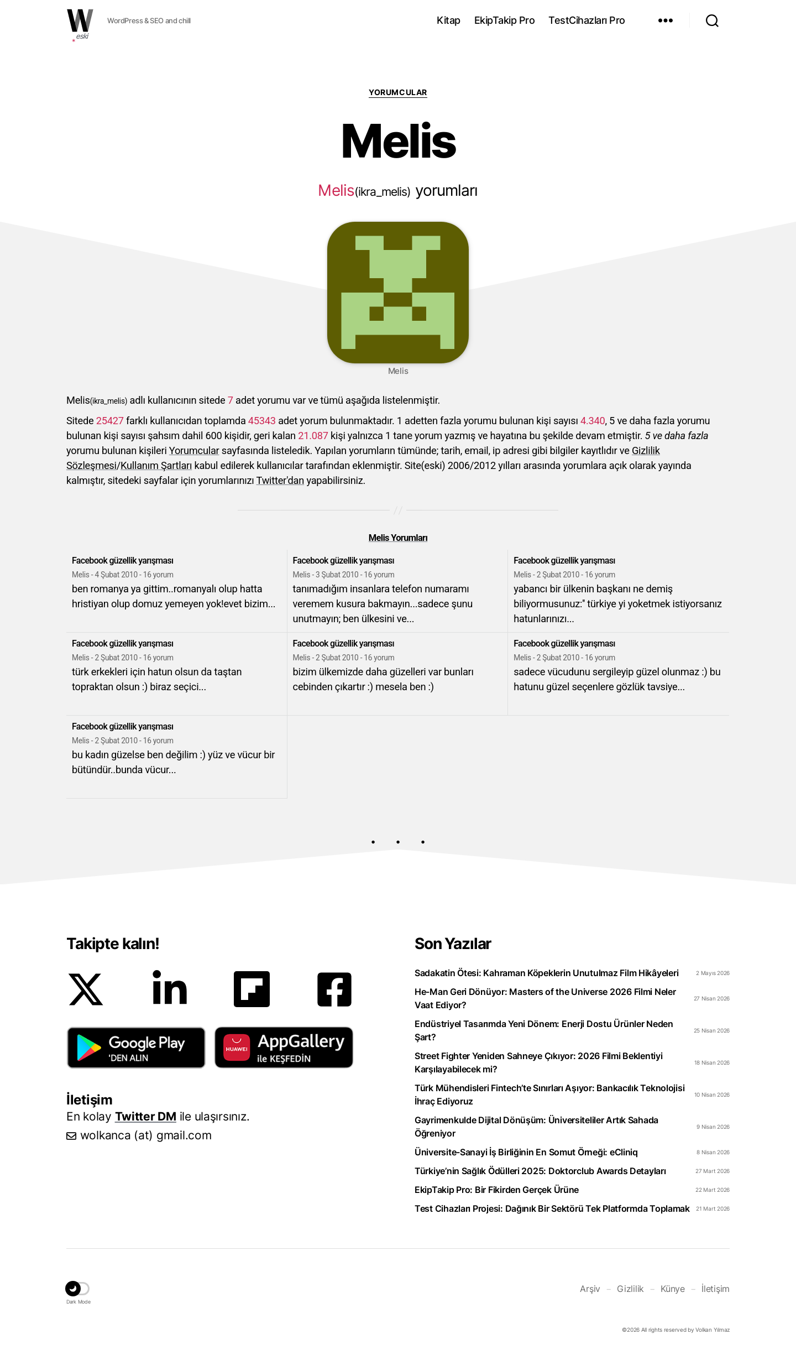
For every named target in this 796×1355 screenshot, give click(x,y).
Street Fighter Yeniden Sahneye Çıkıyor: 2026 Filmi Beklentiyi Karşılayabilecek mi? (539, 1062)
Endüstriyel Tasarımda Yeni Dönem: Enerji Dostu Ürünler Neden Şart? (544, 1030)
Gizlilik (630, 1288)
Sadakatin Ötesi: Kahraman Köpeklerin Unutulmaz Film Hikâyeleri (546, 972)
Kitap (448, 20)
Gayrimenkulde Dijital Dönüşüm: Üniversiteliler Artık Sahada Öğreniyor (536, 1126)
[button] (136, 1047)
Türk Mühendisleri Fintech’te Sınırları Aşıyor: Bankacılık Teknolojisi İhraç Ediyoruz (549, 1094)
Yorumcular (398, 92)
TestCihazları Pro (586, 20)
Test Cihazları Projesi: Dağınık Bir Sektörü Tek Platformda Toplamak (552, 1208)
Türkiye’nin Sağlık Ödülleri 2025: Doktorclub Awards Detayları (540, 1170)
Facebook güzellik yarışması (123, 560)
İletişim (715, 1288)
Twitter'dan (280, 480)
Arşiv (590, 1288)
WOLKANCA (80, 20)
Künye (673, 1288)
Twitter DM (145, 1116)
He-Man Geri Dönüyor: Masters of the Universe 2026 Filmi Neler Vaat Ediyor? (545, 998)
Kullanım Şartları (156, 465)
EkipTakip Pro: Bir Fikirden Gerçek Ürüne (497, 1189)
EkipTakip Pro (504, 20)
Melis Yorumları (398, 538)
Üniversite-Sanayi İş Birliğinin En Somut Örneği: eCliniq (526, 1152)
